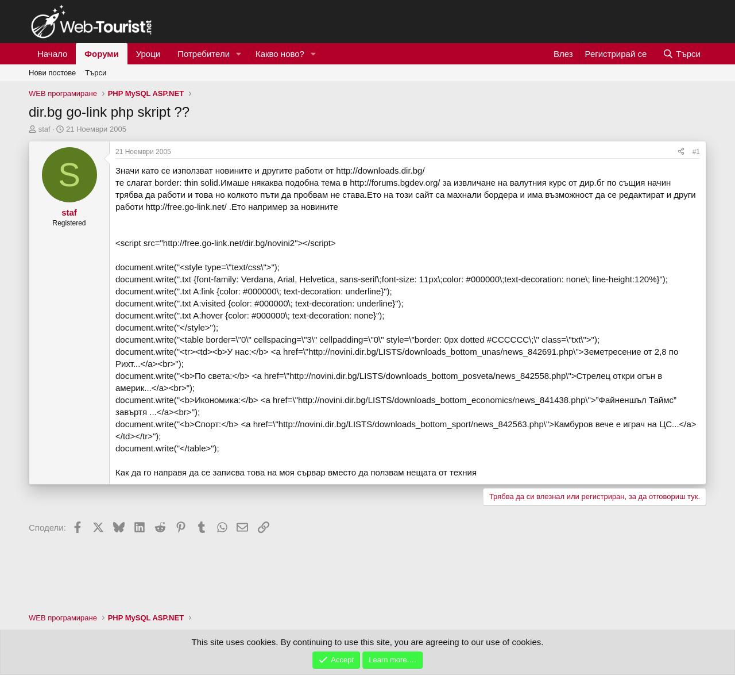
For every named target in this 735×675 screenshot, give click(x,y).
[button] (239, 53)
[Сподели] (681, 152)
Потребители (203, 54)
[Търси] (681, 53)
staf (44, 129)
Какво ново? (280, 54)
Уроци (148, 54)
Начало (52, 54)
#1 (696, 152)
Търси (95, 72)
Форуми (101, 54)
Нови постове (52, 72)
